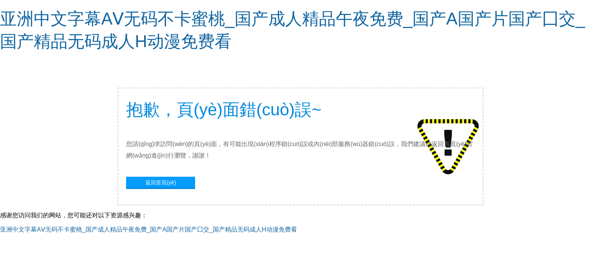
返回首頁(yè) (160, 182)
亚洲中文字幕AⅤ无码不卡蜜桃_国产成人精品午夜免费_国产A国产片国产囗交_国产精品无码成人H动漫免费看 (148, 229)
